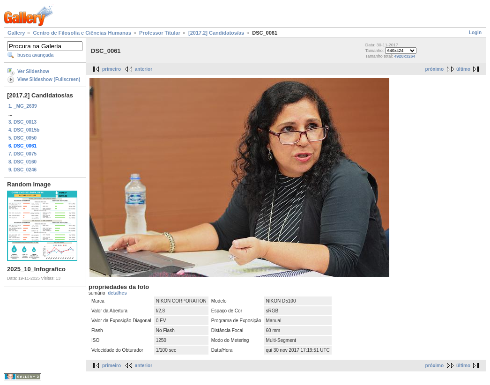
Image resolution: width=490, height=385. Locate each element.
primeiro (111, 69)
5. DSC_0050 (22, 138)
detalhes (117, 293)
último (463, 69)
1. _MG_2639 (22, 106)
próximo (434, 69)
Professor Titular (159, 33)
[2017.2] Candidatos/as (216, 33)
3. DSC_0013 (22, 122)
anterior (143, 69)
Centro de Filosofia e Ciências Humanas (82, 33)
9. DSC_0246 (22, 169)
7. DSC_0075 (22, 153)
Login (475, 32)
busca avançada (35, 55)
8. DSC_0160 (22, 161)
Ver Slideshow (33, 71)
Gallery (16, 33)
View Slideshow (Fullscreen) (48, 79)
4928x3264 (404, 56)
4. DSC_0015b (23, 130)
